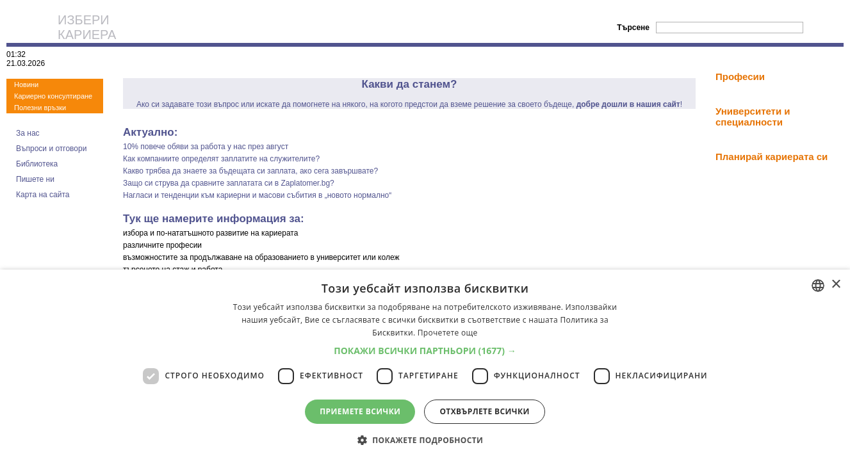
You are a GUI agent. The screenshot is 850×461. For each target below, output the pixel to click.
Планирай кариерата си (771, 156)
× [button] (835, 284)
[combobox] (818, 285)
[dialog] (425, 365)
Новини (26, 84)
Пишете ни (35, 179)
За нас (28, 133)
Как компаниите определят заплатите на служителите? (221, 158)
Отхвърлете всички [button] (484, 411)
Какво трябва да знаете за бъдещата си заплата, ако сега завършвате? (250, 170)
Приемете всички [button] (360, 411)
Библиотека (37, 163)
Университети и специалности (752, 116)
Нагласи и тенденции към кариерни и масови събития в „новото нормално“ (257, 195)
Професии (740, 76)
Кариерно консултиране (53, 96)
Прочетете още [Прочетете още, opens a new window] (448, 332)
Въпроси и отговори (51, 148)
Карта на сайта (43, 194)
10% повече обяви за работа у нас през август (205, 146)
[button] (425, 350)
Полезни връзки (40, 107)
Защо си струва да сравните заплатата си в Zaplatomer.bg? (228, 183)
